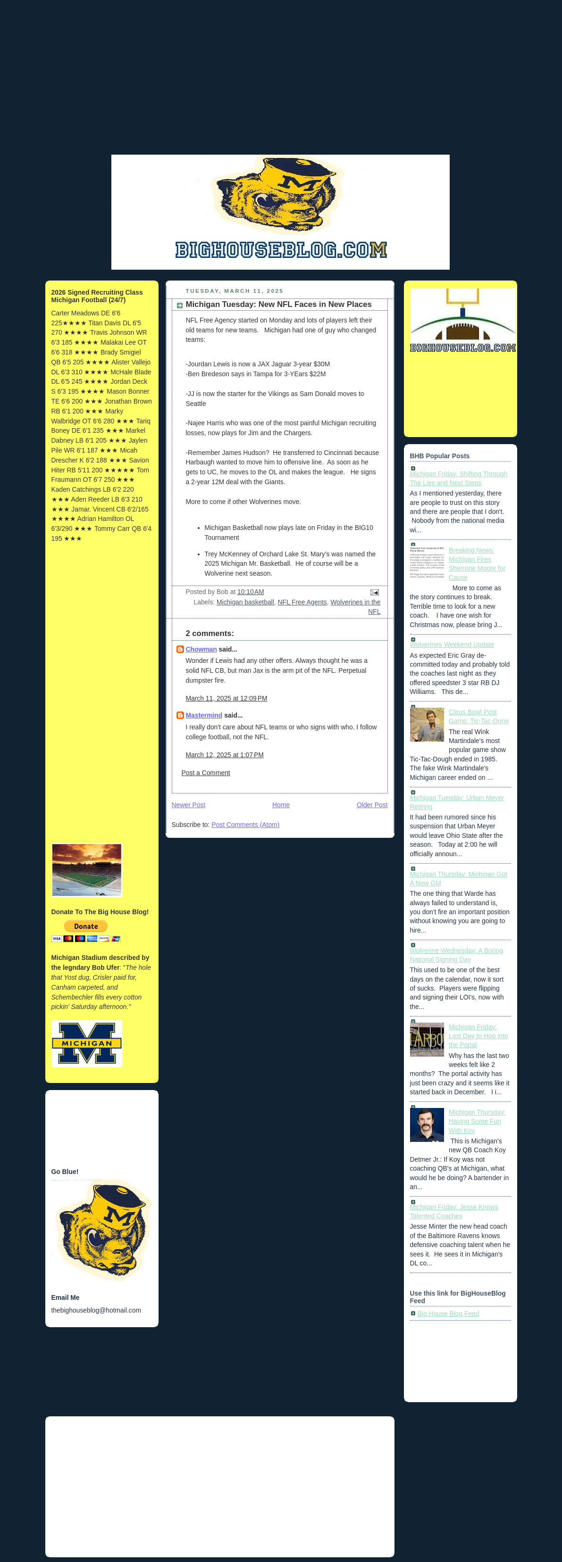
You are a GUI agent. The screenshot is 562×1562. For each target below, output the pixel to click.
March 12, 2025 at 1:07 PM (225, 755)
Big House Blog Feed (448, 1313)
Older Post (372, 805)
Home (281, 805)
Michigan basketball (245, 602)
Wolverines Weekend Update (452, 644)
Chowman (201, 649)
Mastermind (204, 715)
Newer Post (189, 805)
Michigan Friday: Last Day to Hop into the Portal (478, 1036)
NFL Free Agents (302, 602)
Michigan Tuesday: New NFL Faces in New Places (279, 304)
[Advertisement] (281, 87)
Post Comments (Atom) (245, 824)
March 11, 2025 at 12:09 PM (227, 698)
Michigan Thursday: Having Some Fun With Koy (477, 1121)
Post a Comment (206, 773)
